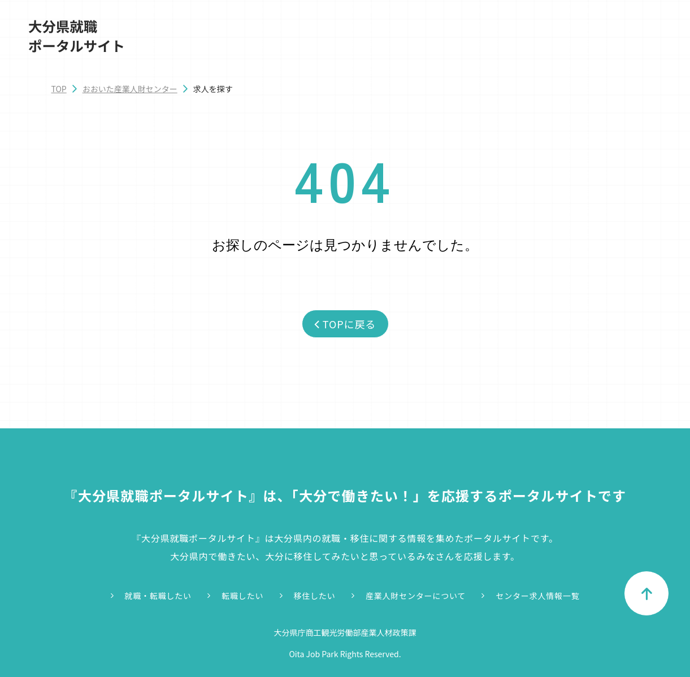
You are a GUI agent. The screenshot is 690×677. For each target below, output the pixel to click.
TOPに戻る (345, 323)
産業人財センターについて (416, 595)
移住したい (315, 595)
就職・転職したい (158, 595)
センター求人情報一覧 (537, 595)
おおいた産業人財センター (130, 88)
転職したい (242, 595)
